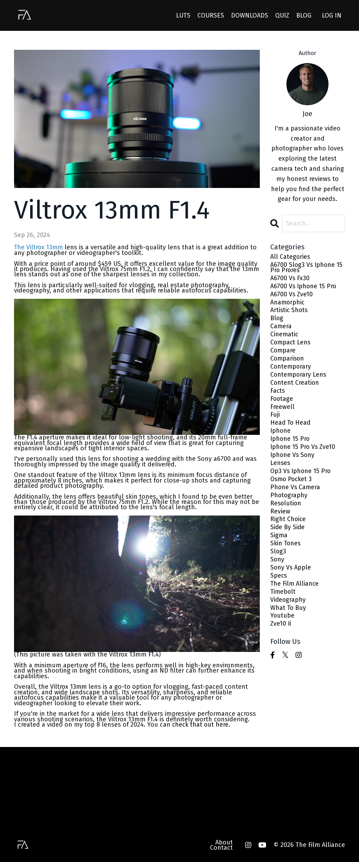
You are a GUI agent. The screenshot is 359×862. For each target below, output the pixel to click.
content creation (295, 385)
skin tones (286, 548)
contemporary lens (298, 377)
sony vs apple (291, 573)
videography (288, 605)
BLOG (303, 15)
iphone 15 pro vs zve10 (303, 450)
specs (278, 581)
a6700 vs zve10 (291, 295)
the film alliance (295, 589)
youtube (282, 622)
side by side (287, 532)
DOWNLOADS (249, 15)
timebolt (283, 597)
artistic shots (289, 311)
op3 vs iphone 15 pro (301, 475)
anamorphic (287, 303)
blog (277, 320)
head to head (291, 426)
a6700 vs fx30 (290, 279)
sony (277, 565)
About (224, 841)
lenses (280, 467)
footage (282, 401)
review (280, 516)
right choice (288, 524)
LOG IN (331, 15)
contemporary (291, 368)
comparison (287, 360)
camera (281, 328)
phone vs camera (295, 491)
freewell (282, 409)
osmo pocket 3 (292, 483)
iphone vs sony (293, 459)
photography (289, 499)
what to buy (288, 614)
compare (283, 352)
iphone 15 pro (290, 442)
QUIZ (282, 15)
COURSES (210, 15)
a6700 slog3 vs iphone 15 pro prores (307, 268)
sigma (279, 540)
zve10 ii (280, 630)
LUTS (183, 15)
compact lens (291, 344)
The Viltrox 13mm (39, 247)
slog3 (278, 556)
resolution (286, 507)
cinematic (284, 336)
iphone (280, 434)
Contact (221, 847)
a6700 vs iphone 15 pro (304, 287)
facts (277, 393)
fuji (275, 417)
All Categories (290, 257)
